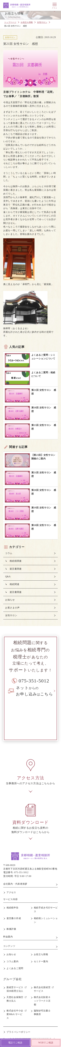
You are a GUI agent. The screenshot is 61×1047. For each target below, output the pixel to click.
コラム (8, 553)
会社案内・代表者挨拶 (15, 884)
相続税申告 (13, 907)
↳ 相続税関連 (13, 561)
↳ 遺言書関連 (13, 569)
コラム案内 (13, 961)
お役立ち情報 (27, 22)
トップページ (10, 22)
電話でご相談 (15, 1042)
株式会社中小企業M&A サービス (15, 1014)
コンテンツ (9, 946)
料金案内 (8, 936)
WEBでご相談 (45, 1042)
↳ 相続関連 (12, 584)
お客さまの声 (12, 607)
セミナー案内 (41, 961)
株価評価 (11, 929)
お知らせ (10, 600)
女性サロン (42, 22)
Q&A (8, 576)
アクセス (11, 892)
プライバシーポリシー (18, 1032)
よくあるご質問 (15, 968)
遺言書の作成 (14, 918)
